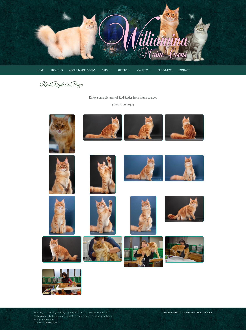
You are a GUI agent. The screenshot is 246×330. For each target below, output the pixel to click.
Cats (108, 70)
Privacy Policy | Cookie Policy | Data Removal (187, 312)
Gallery (145, 70)
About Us (57, 70)
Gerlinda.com (51, 322)
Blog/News (165, 70)
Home (40, 70)
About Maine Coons (82, 70)
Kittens (126, 70)
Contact (184, 70)
